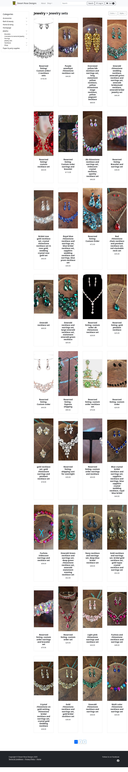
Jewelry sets (8, 41)
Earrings (7, 38)
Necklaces (7, 43)
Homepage (7, 28)
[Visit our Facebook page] (118, 761)
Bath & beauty (8, 21)
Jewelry (5, 31)
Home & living (8, 24)
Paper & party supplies (11, 48)
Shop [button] (49, 3)
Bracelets (7, 34)
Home (39, 759)
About (43, 3)
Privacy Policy (30, 759)
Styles (122, 13)
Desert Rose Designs (24, 3)
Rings (6, 45)
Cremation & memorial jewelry (14, 36)
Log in (99, 3)
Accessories (7, 18)
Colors (112, 13)
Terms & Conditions (16, 759)
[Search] (73, 3)
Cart (110, 3)
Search (90, 3)
